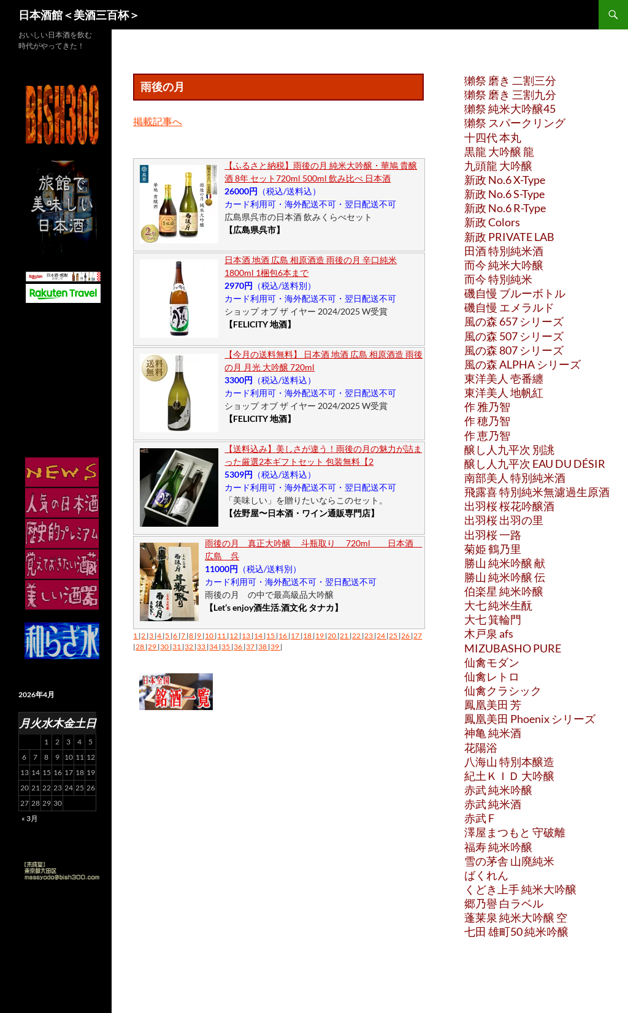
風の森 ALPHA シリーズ (522, 364)
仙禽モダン (491, 662)
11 (222, 635)
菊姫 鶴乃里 (492, 549)
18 (308, 635)
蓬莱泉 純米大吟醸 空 (515, 917)
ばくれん (486, 875)
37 (251, 646)
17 (296, 635)
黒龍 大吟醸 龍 (499, 151)
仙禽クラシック (503, 690)
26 (406, 635)
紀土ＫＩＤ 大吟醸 (509, 775)
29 (153, 646)
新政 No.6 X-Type (504, 179)
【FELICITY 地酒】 (260, 324)
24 (381, 635)
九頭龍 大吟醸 (498, 165)
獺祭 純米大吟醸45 (510, 108)
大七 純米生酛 (498, 605)
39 (275, 646)
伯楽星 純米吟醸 (503, 591)
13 (246, 635)
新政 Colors (492, 222)
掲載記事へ (157, 121)
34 (214, 646)
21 (345, 635)
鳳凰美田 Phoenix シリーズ (529, 718)
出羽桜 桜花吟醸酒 (509, 506)
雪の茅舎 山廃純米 (509, 861)
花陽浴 (480, 747)
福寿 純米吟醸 (498, 847)
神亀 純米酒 (492, 733)
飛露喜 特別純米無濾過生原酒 (537, 492)
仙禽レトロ (491, 676)
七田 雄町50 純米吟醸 (516, 931)
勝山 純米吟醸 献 (504, 563)
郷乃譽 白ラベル (503, 903)
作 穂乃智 (487, 420)
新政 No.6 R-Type (505, 208)
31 (177, 646)
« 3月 (29, 818)
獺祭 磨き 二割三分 (510, 80)
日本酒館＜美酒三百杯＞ (79, 14)
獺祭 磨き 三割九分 (510, 94)
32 (189, 646)
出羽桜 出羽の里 (503, 520)
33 (202, 646)
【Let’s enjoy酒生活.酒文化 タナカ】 (274, 607)
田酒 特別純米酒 (503, 251)
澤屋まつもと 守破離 (514, 832)
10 (210, 635)
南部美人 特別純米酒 (514, 477)
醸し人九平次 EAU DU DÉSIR (534, 463)
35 (226, 646)
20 (332, 635)
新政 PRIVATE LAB (509, 236)
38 (263, 646)
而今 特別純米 (498, 279)
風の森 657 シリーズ (514, 321)
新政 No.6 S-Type (504, 194)
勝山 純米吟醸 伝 (504, 577)
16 (283, 635)
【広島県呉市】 (254, 229)
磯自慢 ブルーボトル (514, 293)
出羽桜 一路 (492, 534)
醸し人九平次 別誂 (509, 449)
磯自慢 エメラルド (509, 307)
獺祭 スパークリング (514, 122)
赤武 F (479, 818)
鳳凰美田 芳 (492, 704)
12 (234, 635)
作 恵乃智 (487, 435)
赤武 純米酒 (492, 804)
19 (320, 635)
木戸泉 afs (488, 633)
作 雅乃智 (487, 406)
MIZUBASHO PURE (512, 648)
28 (140, 646)
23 (369, 635)
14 (259, 635)
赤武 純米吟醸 (498, 790)
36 (238, 646)
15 (271, 635)
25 (394, 635)
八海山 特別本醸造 (509, 761)
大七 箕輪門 (492, 619)
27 (417, 635)
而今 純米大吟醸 (503, 265)
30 (165, 646)
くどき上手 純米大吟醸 (520, 889)
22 (357, 635)
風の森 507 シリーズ (514, 336)
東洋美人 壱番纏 (503, 378)
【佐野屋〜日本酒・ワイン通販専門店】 (301, 513)
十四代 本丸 (492, 137)
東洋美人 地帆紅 (503, 392)
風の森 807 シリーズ (514, 350)
